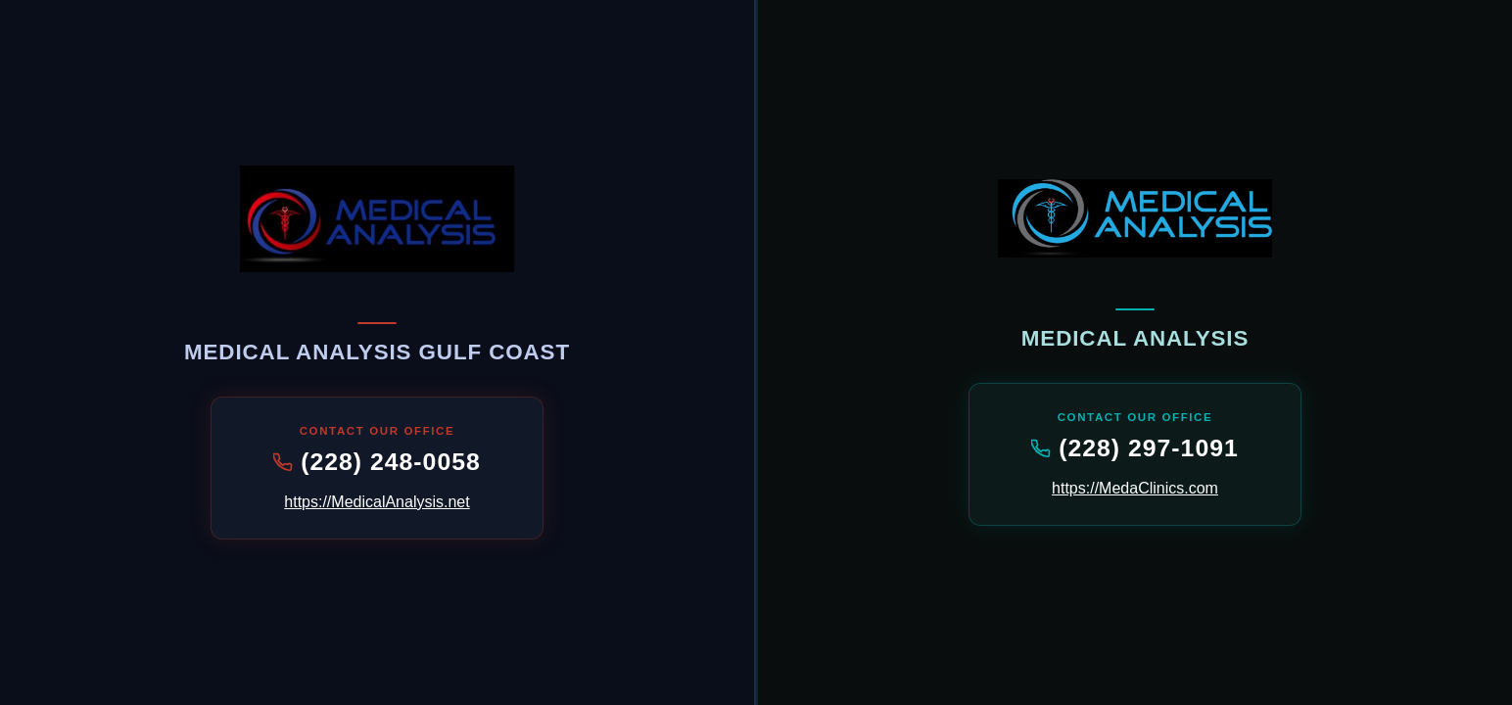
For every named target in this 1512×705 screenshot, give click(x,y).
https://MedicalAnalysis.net (376, 502)
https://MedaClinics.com (1135, 488)
